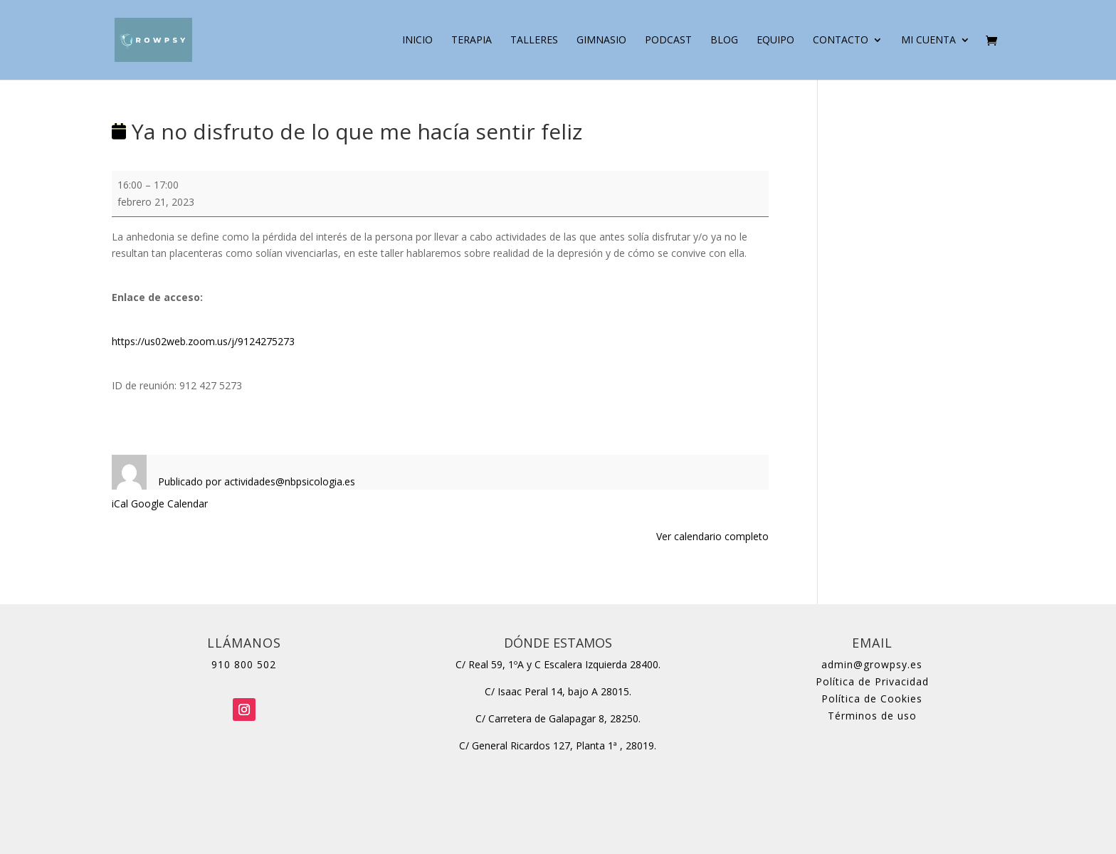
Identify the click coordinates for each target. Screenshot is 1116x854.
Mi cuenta (928, 40)
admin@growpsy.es (871, 664)
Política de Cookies (871, 698)
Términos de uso (872, 715)
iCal (120, 503)
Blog (724, 40)
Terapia (471, 40)
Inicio (417, 40)
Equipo (775, 40)
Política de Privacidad (872, 681)
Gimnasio (601, 40)
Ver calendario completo (712, 536)
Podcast (668, 40)
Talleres (534, 40)
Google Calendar (169, 503)
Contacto (840, 40)
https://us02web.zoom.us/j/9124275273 (203, 341)
